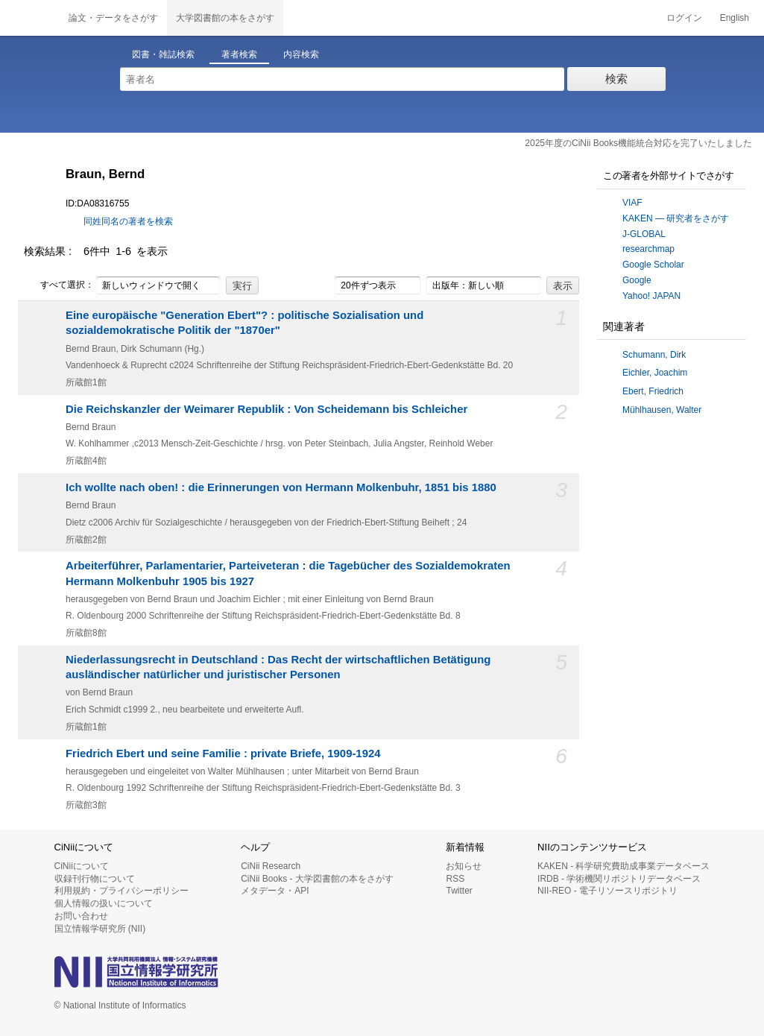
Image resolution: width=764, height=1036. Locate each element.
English (734, 18)
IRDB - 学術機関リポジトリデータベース (619, 879)
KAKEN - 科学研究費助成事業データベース (623, 866)
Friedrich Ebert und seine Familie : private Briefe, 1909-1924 (223, 753)
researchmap (648, 249)
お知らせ (464, 866)
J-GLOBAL (644, 234)
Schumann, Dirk (654, 355)
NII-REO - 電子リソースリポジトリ (607, 890)
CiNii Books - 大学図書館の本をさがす (317, 879)
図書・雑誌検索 (163, 54)
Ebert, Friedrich (653, 391)
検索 (616, 78)
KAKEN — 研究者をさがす (675, 218)
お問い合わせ (81, 916)
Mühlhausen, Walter (661, 410)
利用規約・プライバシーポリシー (121, 890)
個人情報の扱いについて (103, 903)
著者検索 (239, 54)
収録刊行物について (94, 879)
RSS (455, 879)
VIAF (632, 203)
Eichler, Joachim (654, 372)
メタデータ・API (275, 890)
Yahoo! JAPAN (651, 296)
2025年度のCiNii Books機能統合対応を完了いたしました (638, 143)
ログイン (684, 18)
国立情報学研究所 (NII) (100, 928)
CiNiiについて (81, 866)
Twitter (459, 890)
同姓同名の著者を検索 (128, 221)
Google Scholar (653, 264)
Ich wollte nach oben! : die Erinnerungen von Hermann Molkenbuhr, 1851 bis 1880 (281, 487)
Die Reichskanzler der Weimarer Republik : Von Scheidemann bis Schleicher (266, 409)
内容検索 (301, 54)
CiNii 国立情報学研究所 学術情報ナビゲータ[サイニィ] (30, 18)
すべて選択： (59, 285)
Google (636, 280)
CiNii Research (270, 866)
